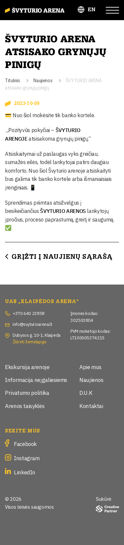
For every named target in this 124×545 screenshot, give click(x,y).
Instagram (27, 457)
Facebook (25, 443)
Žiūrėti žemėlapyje (30, 341)
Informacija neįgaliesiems (36, 379)
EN (92, 10)
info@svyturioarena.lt (32, 324)
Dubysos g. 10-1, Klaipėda (37, 335)
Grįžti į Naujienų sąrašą (62, 257)
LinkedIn (24, 472)
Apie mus (90, 366)
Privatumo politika (27, 392)
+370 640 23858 (29, 313)
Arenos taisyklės (24, 405)
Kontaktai (91, 405)
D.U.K (85, 392)
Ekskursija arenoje (27, 366)
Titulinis (12, 80)
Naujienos (42, 80)
